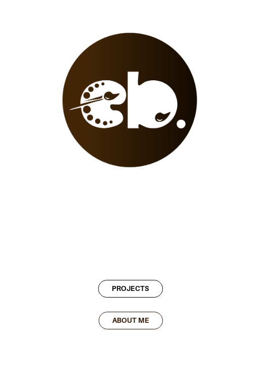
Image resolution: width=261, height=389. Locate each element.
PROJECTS (130, 288)
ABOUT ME (130, 320)
